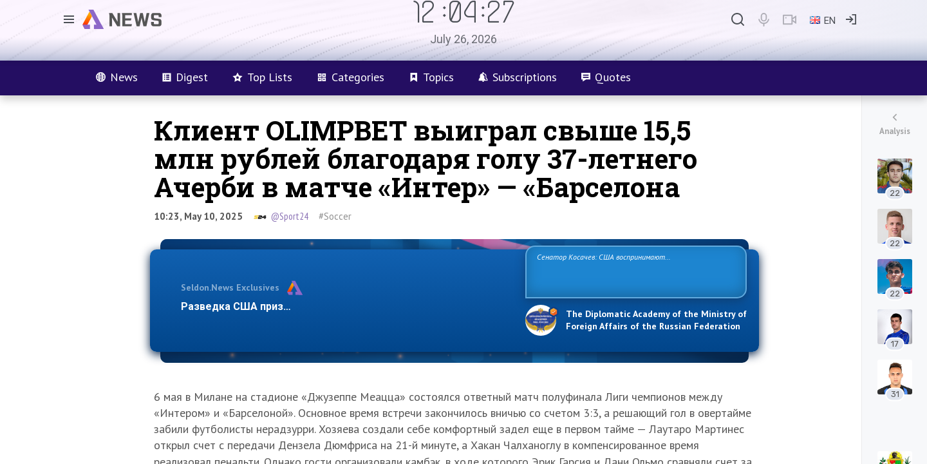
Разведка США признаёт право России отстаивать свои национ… (346, 306)
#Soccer (335, 216)
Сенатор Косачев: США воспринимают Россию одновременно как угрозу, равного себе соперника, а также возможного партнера (634, 271)
